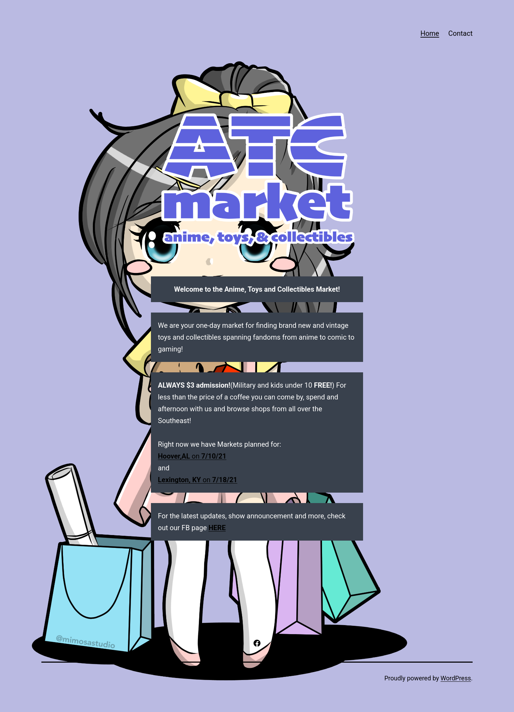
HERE (217, 528)
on (192, 456)
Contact (460, 33)
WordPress (456, 678)
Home (429, 33)
